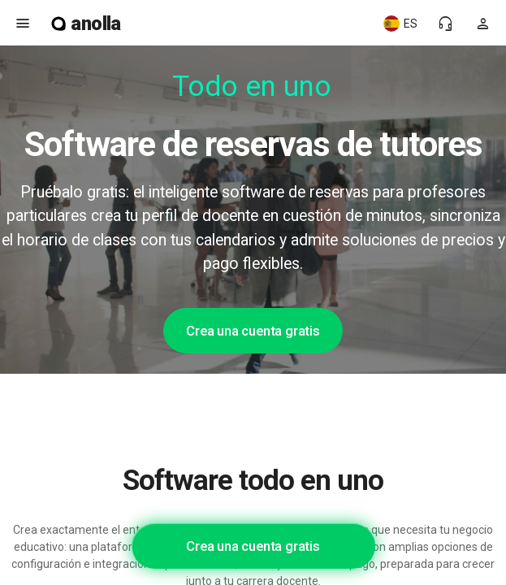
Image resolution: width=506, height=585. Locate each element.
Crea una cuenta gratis (253, 331)
